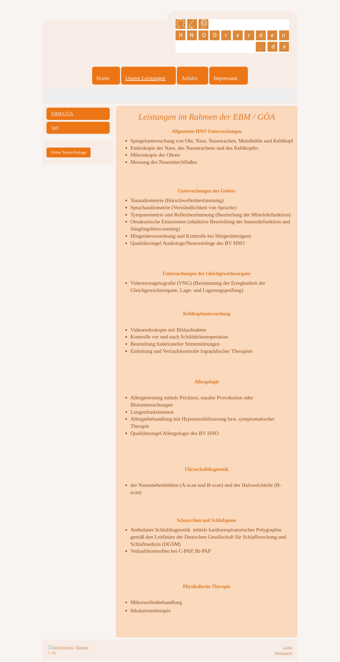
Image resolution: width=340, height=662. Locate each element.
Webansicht (283, 653)
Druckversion (60, 647)
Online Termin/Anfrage (68, 152)
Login (287, 647)
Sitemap (82, 647)
